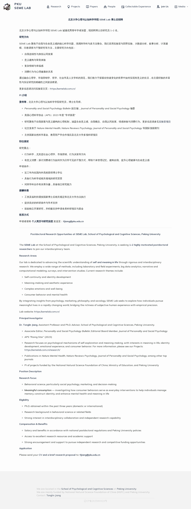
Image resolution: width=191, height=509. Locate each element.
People (109, 6)
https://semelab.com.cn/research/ (42, 349)
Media (181, 6)
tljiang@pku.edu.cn (73, 221)
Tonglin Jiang (53, 495)
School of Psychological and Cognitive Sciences (87, 488)
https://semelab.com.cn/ (62, 88)
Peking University (126, 488)
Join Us (162, 6)
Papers (92, 6)
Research (54, 6)
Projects (73, 6)
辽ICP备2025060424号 (95, 500)
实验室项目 (165, 121)
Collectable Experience (136, 6)
